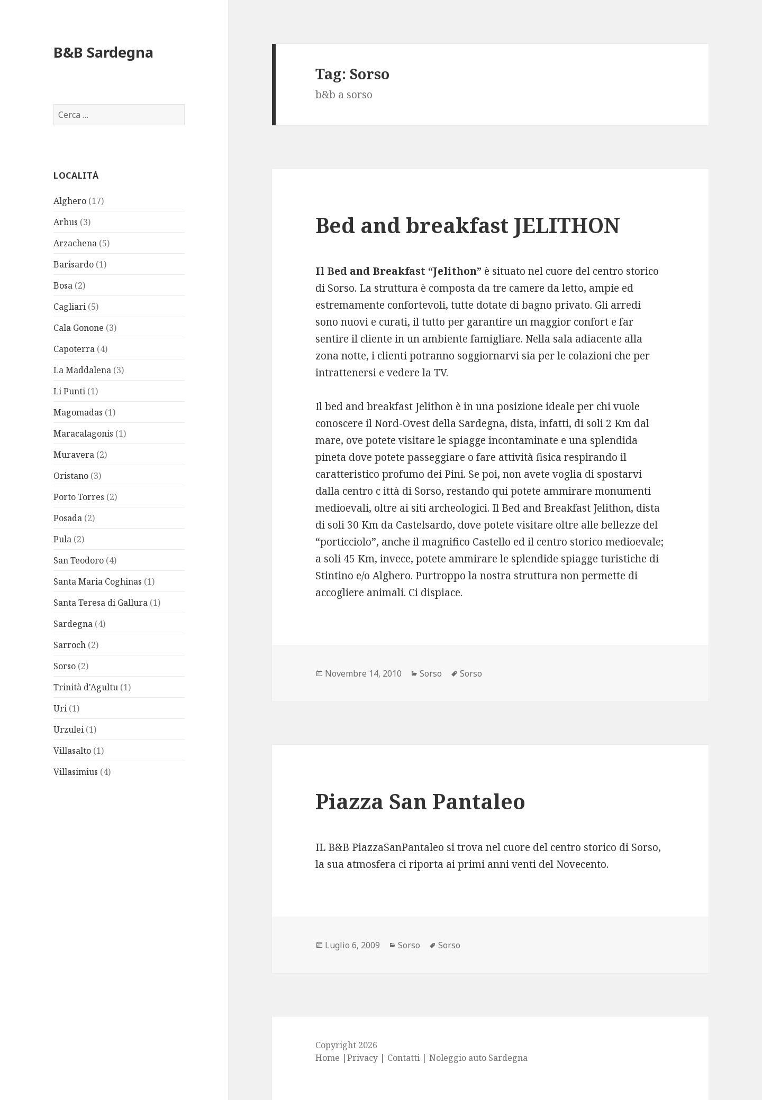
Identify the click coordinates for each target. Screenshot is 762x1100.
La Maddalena (82, 370)
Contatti (403, 1058)
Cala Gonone (78, 328)
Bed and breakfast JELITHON (467, 225)
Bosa (62, 285)
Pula (62, 539)
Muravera (73, 454)
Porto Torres (78, 497)
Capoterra (74, 349)
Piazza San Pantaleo (420, 801)
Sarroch (69, 645)
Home (327, 1058)
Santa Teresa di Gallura (100, 602)
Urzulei (68, 729)
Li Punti (69, 391)
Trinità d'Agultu (85, 687)
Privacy (362, 1058)
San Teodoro (78, 560)
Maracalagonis (83, 433)
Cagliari (69, 306)
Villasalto (72, 750)
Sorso (64, 666)
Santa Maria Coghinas (97, 581)
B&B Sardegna (103, 52)
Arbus (65, 222)
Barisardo (73, 264)
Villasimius (75, 772)
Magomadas (78, 412)
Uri (60, 708)
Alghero (69, 201)
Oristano (70, 476)
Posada (67, 518)
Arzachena (75, 243)
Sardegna (73, 624)
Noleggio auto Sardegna (478, 1058)
